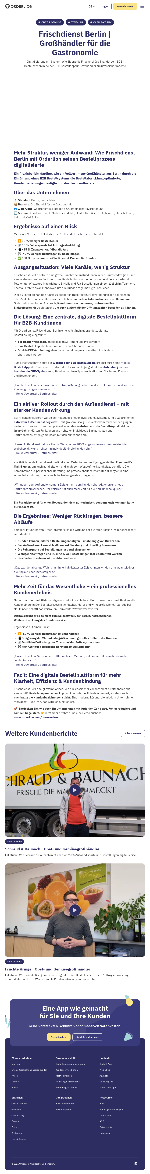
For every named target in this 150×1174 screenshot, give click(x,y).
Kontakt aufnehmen (87, 1037)
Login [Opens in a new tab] (105, 6)
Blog (102, 1103)
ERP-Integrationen (65, 1103)
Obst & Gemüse (19, 1103)
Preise (14, 1075)
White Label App (108, 1087)
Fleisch (15, 1121)
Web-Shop (105, 1069)
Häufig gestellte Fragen (111, 1109)
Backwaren (16, 1133)
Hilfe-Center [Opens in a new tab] (106, 1115)
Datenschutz (106, 1127)
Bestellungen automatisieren (70, 1064)
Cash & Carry (17, 1115)
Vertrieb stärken (64, 1075)
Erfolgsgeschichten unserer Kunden (29, 1069)
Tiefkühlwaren (18, 1139)
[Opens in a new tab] (136, 1163)
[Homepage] (19, 6)
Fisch (14, 1127)
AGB (102, 1121)
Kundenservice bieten (67, 1069)
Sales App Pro (106, 1081)
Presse (14, 1087)
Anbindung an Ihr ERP (66, 1087)
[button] (92, 6)
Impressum (105, 1133)
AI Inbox (104, 1075)
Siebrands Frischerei (73, 234)
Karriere (15, 1081)
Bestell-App (106, 1064)
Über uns (15, 1064)
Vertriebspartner (64, 1109)
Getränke (16, 1109)
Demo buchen (125, 6)
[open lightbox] (75, 790)
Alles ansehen (133, 733)
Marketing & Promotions (68, 1081)
